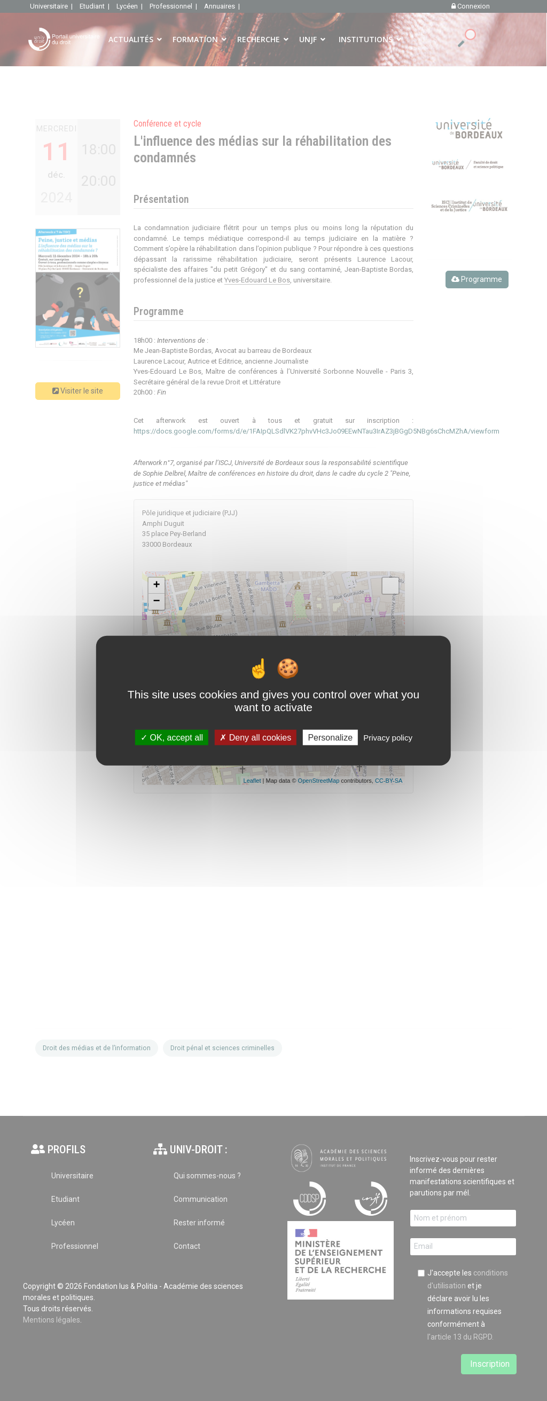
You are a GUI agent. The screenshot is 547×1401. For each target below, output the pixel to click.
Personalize (330, 737)
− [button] (156, 602)
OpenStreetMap (319, 780)
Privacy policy (387, 737)
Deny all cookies (255, 737)
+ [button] (156, 586)
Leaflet (252, 780)
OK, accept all (171, 737)
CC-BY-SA (389, 780)
